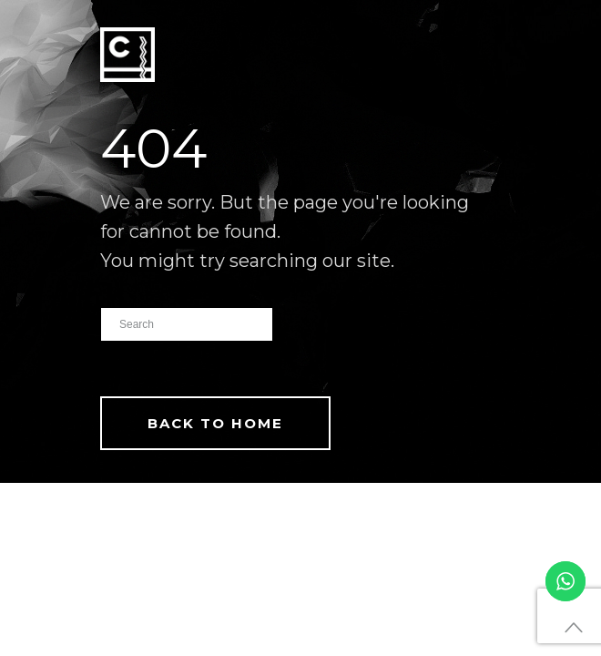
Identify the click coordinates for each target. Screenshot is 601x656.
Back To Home (215, 423)
